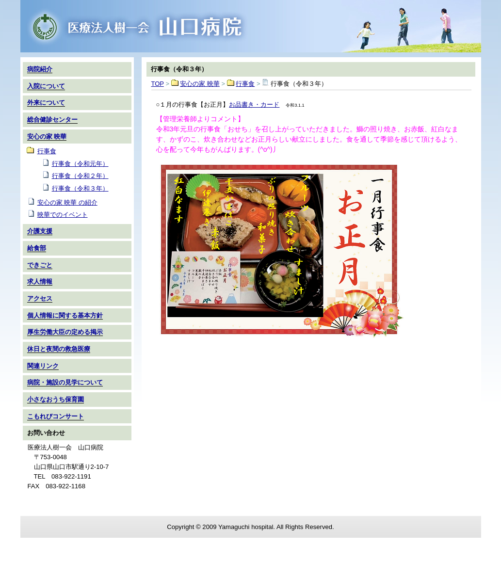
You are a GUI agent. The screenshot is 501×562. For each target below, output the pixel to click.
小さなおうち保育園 (55, 399)
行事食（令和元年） (80, 163)
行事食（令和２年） (80, 175)
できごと (39, 265)
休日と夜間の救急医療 (58, 349)
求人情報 (39, 281)
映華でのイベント (62, 214)
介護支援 (39, 231)
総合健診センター (52, 119)
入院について (46, 86)
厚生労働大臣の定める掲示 (65, 332)
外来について (46, 102)
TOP (250, 26)
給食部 (36, 248)
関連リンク (43, 365)
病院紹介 (39, 69)
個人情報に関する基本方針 (65, 315)
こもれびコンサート (55, 416)
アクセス (39, 298)
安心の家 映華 (200, 83)
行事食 (245, 83)
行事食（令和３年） (80, 188)
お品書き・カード (254, 104)
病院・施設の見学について (65, 382)
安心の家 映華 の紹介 (67, 202)
